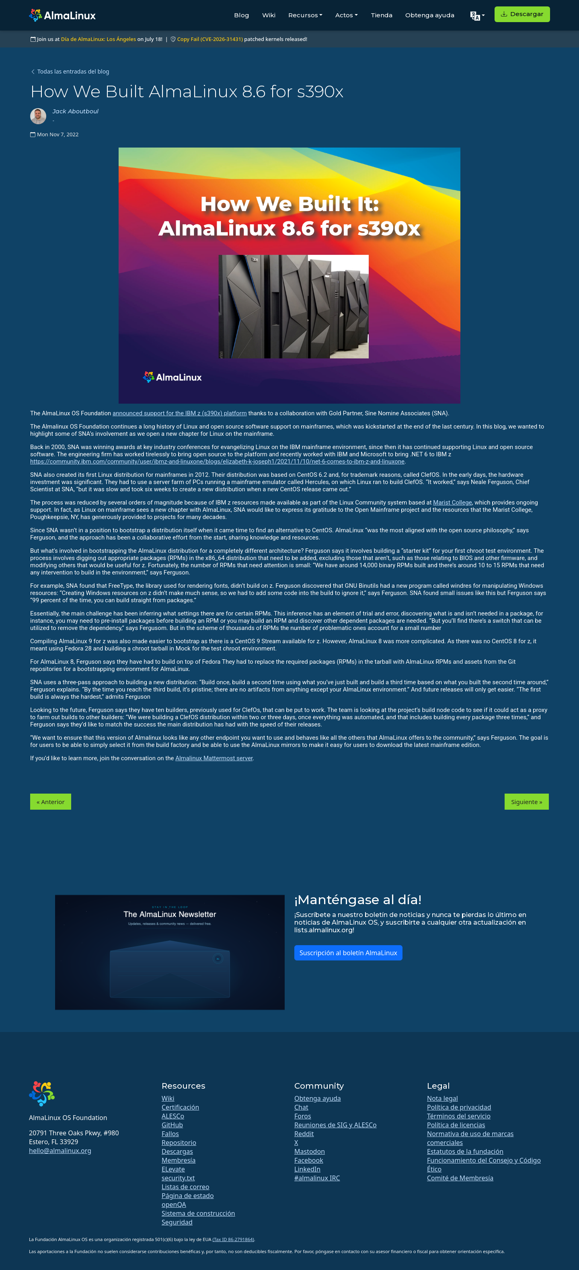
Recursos (303, 15)
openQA (174, 1204)
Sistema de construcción (198, 1213)
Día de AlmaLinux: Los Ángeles (98, 39)
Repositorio (179, 1142)
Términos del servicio (459, 1116)
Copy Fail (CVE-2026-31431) (210, 39)
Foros (302, 1116)
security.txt (178, 1178)
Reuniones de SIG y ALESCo (335, 1124)
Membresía (178, 1160)
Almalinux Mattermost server (214, 758)
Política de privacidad (459, 1107)
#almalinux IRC (317, 1178)
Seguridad (177, 1222)
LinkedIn (307, 1169)
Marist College (452, 502)
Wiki (268, 15)
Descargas (177, 1151)
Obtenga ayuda (429, 15)
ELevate (173, 1169)
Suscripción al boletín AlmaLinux (348, 952)
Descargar (522, 14)
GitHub (172, 1124)
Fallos (170, 1133)
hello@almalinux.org (60, 1150)
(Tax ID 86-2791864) (233, 1239)
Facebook (308, 1160)
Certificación (180, 1107)
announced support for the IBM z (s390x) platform (180, 413)
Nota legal (442, 1098)
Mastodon (309, 1151)
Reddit (304, 1133)
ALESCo (173, 1116)
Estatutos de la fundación (465, 1151)
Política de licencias (456, 1124)
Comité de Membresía (460, 1178)
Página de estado (188, 1195)
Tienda (381, 15)
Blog (241, 15)
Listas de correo (185, 1186)
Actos (344, 15)
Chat (301, 1107)
